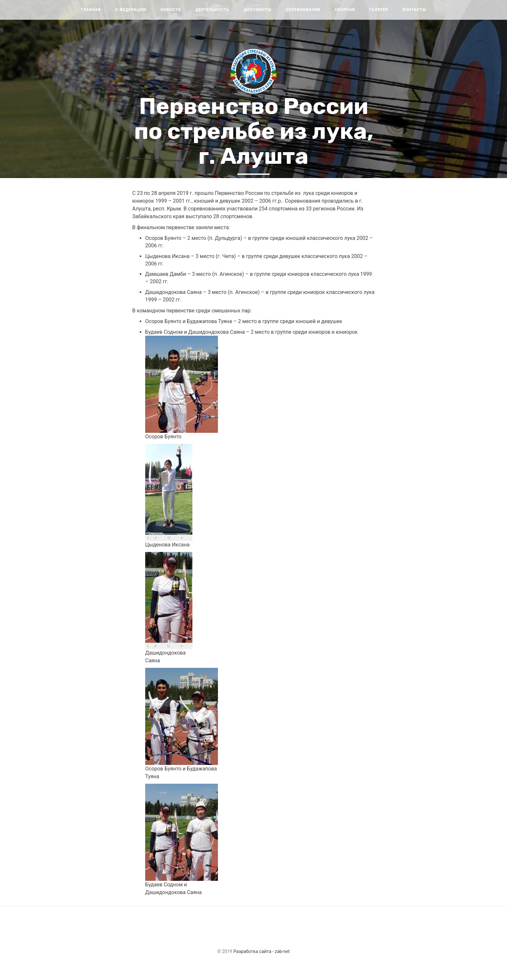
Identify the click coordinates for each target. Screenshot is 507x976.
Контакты (414, 9)
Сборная (345, 9)
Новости (171, 9)
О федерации (130, 9)
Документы (257, 9)
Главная (91, 9)
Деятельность (212, 9)
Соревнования (303, 9)
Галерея (379, 9)
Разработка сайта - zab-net (261, 951)
